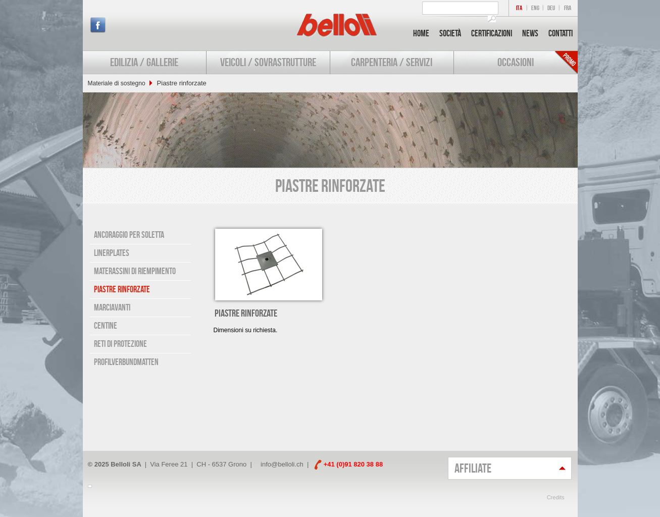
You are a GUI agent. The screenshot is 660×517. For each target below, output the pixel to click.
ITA (519, 8)
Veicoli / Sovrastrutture (268, 62)
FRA (567, 8)
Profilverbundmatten (126, 362)
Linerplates (111, 253)
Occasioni (515, 62)
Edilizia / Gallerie (144, 62)
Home (421, 33)
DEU (551, 8)
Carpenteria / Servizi (391, 62)
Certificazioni (491, 33)
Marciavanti (112, 307)
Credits (556, 497)
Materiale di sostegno (116, 83)
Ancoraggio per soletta (129, 235)
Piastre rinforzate (122, 289)
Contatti (560, 33)
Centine (105, 326)
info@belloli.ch (282, 464)
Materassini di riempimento (135, 271)
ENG (535, 8)
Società (450, 33)
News (530, 33)
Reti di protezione (120, 344)
